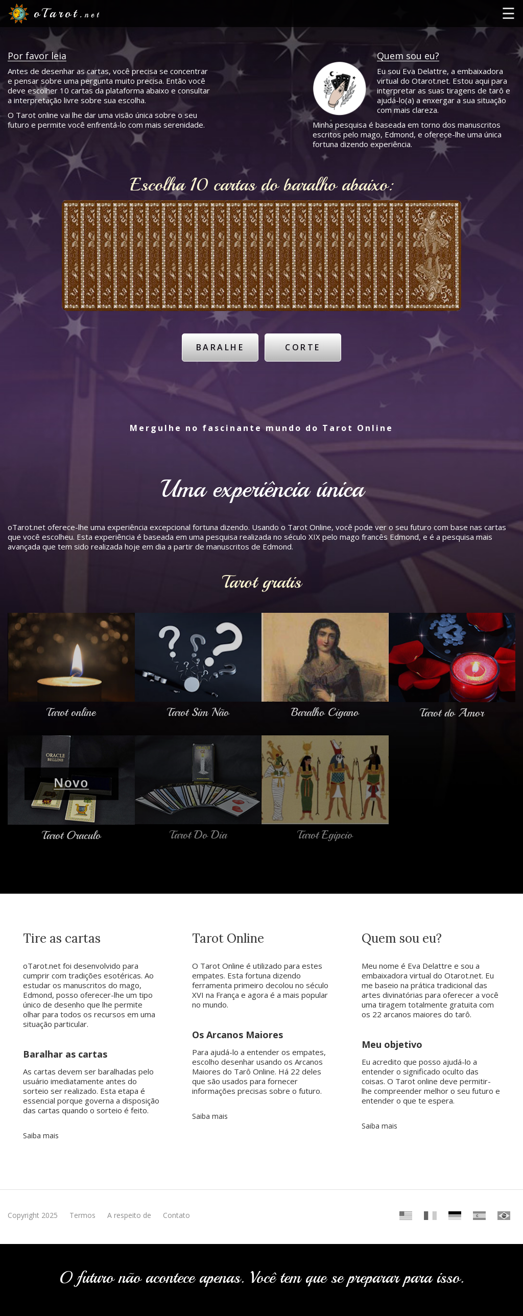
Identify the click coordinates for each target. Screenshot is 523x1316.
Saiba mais (41, 1135)
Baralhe (220, 346)
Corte (303, 346)
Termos (82, 1214)
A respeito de (129, 1214)
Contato (176, 1214)
